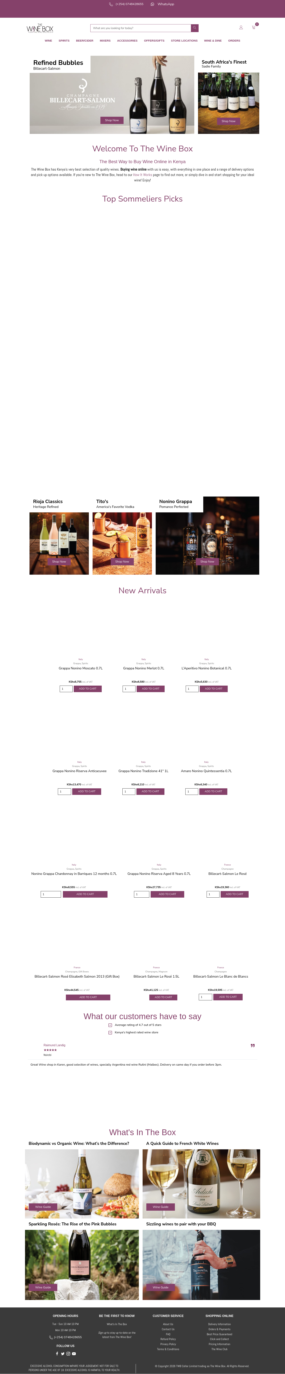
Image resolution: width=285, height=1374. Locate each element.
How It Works (142, 174)
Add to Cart (87, 688)
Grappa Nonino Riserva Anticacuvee (79, 771)
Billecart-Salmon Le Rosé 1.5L (156, 976)
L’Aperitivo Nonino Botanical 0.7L (207, 668)
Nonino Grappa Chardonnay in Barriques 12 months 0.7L (74, 873)
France (227, 864)
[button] (112, 120)
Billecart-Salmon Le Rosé (227, 873)
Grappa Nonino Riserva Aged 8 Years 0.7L (159, 873)
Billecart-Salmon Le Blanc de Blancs (220, 976)
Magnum (163, 971)
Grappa (77, 663)
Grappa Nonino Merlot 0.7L (143, 668)
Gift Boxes (84, 971)
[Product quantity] (66, 689)
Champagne (228, 868)
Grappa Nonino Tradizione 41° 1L (143, 771)
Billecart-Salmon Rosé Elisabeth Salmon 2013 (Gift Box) (77, 976)
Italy (81, 659)
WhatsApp (166, 4)
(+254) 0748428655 (130, 4)
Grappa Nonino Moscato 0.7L (81, 668)
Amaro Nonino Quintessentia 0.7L (206, 771)
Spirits (85, 663)
